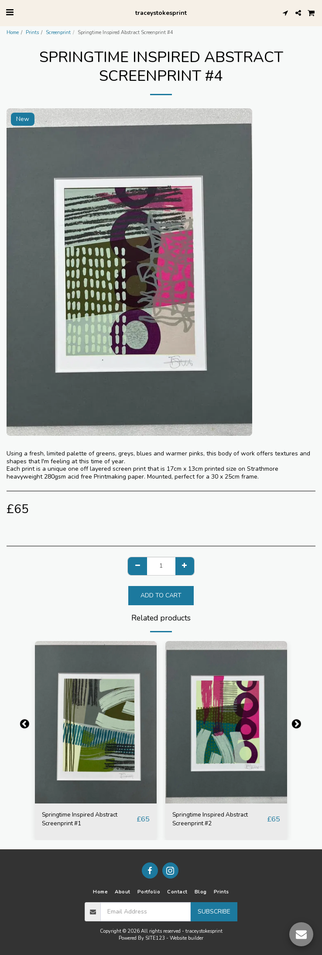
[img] (96, 722)
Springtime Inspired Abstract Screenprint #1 (79, 818)
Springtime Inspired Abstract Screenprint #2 (210, 818)
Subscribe (214, 911)
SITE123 (155, 938)
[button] (9, 12)
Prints (32, 32)
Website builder (186, 938)
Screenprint (58, 32)
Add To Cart (161, 595)
